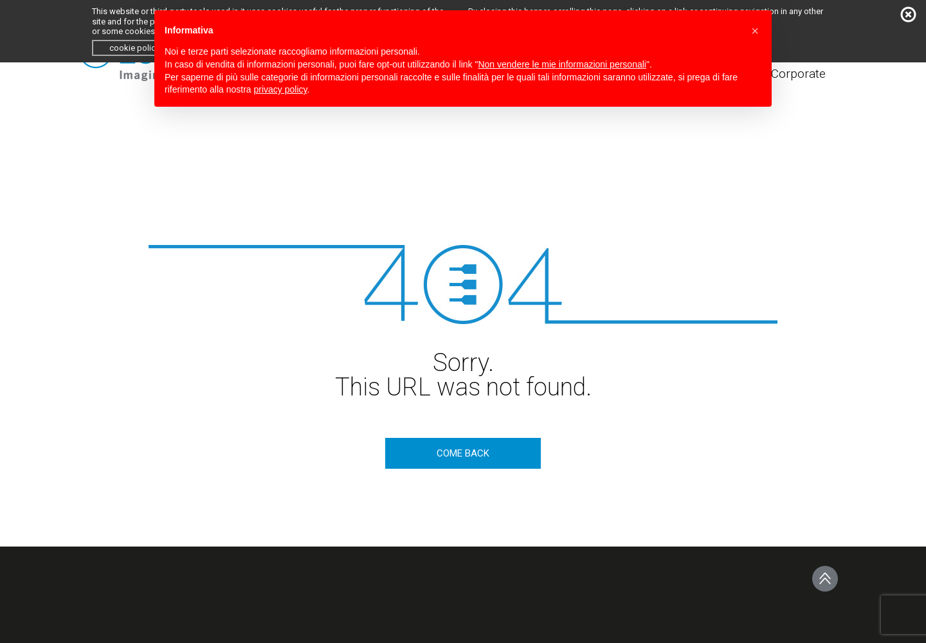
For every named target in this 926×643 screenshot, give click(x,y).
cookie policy (134, 48)
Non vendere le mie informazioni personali (562, 64)
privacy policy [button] (280, 89)
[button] (755, 31)
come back (463, 453)
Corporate (798, 73)
